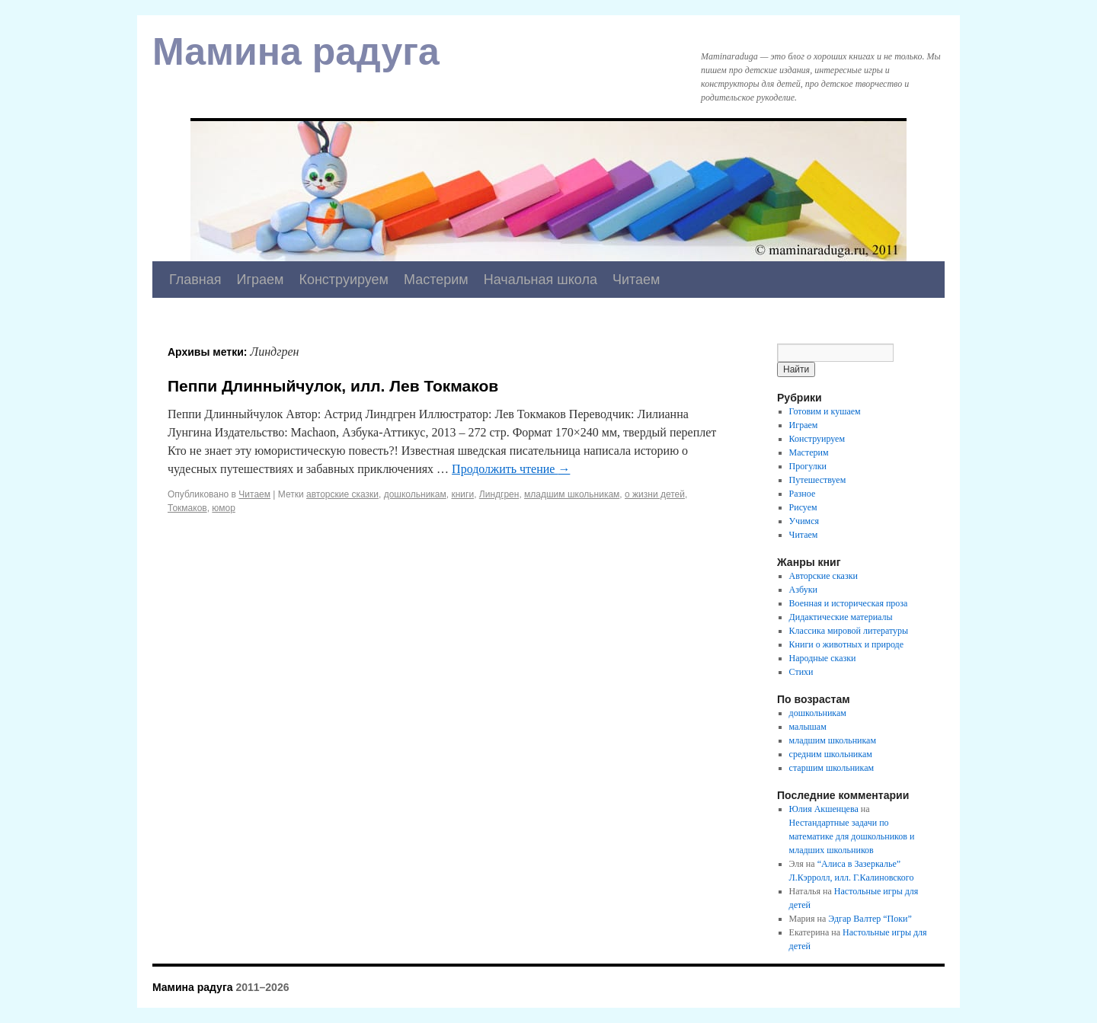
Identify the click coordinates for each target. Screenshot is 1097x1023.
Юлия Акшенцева (824, 809)
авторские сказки (342, 494)
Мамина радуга (296, 51)
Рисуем (803, 507)
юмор (223, 508)
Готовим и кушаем (825, 411)
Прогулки (808, 466)
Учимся (804, 521)
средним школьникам (830, 754)
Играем (260, 279)
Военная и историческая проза (848, 603)
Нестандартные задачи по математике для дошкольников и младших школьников (852, 836)
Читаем (636, 279)
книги (462, 494)
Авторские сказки (823, 576)
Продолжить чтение (511, 468)
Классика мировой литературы (849, 630)
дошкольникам (415, 494)
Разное (802, 493)
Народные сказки (822, 658)
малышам (808, 726)
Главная (195, 279)
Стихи (801, 672)
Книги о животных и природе (846, 644)
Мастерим (436, 279)
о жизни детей (655, 494)
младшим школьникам (571, 494)
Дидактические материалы (841, 617)
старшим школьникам (831, 767)
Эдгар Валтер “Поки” (870, 918)
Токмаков (187, 508)
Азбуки (803, 589)
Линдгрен (499, 494)
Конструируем (344, 279)
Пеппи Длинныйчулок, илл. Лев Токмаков (333, 386)
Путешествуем (817, 480)
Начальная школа (540, 279)
